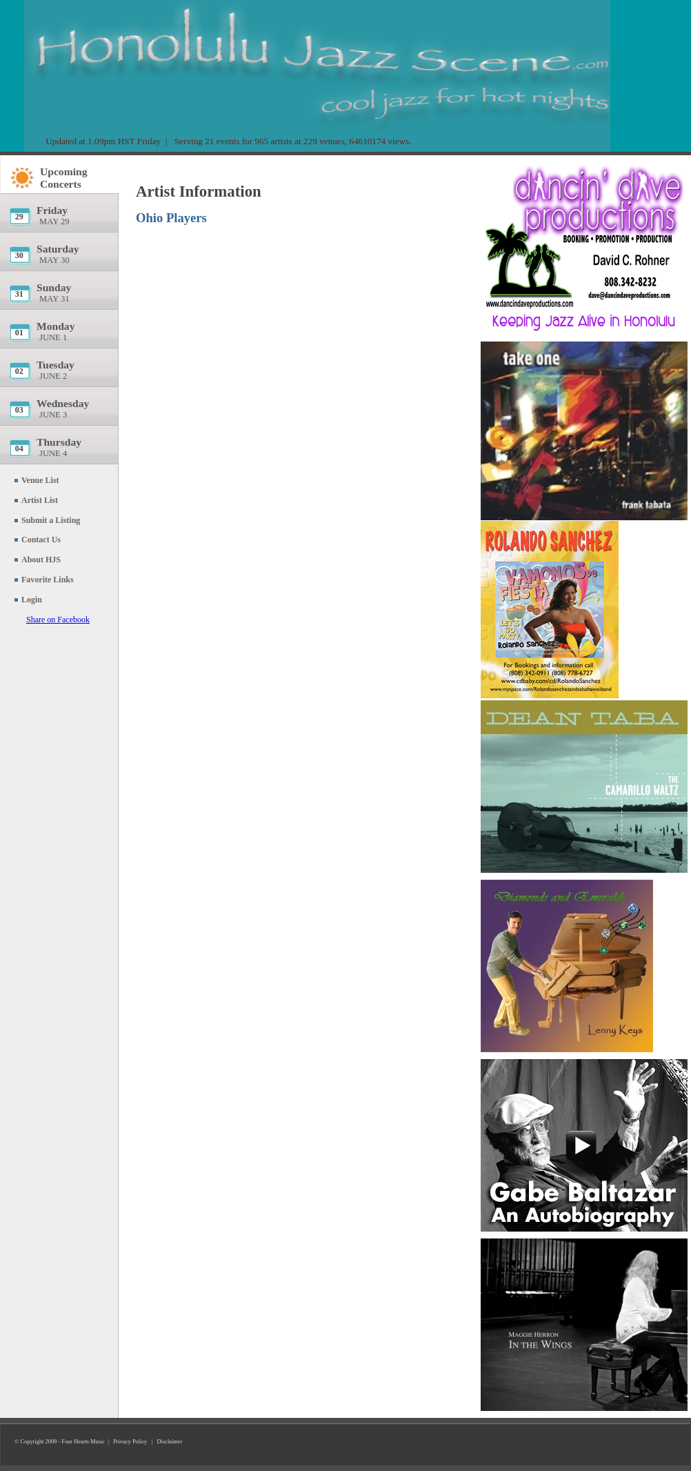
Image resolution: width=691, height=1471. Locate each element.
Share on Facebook (58, 619)
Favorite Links (47, 579)
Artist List (39, 500)
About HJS (41, 559)
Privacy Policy (130, 1442)
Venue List (40, 480)
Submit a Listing (50, 520)
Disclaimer (170, 1442)
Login (31, 599)
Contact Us (41, 539)
